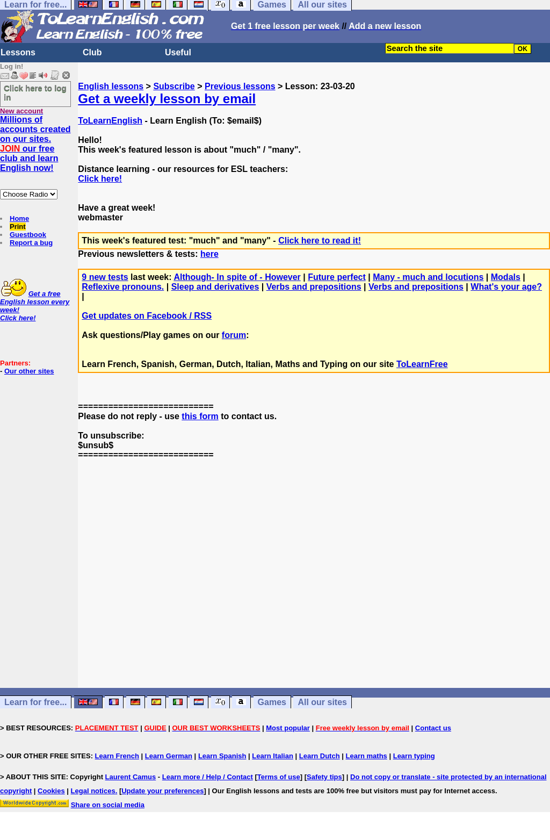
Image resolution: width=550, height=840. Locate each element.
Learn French (117, 756)
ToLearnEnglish (110, 120)
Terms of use (278, 777)
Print (18, 226)
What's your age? (506, 286)
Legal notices (93, 791)
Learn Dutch (319, 756)
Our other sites (29, 371)
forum (234, 335)
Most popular (288, 728)
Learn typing (414, 756)
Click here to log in (35, 92)
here (209, 254)
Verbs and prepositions (313, 286)
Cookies (51, 791)
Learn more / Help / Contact (207, 777)
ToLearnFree (422, 364)
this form (200, 416)
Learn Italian (272, 756)
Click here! (100, 178)
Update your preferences (162, 791)
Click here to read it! (319, 240)
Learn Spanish (222, 756)
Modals (505, 277)
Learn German (168, 756)
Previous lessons (240, 86)
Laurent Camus (130, 777)
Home (19, 218)
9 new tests (105, 277)
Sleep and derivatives (215, 286)
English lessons (110, 86)
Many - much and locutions (428, 277)
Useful (178, 52)
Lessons (18, 52)
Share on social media (107, 805)
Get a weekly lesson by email (167, 98)
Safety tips (324, 777)
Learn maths (366, 756)
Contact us (433, 728)
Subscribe (173, 86)
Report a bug (31, 243)
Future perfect (337, 277)
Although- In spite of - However (236, 277)
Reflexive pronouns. (123, 286)
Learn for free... (35, 702)
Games (272, 702)
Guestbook (28, 235)
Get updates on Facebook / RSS (147, 315)
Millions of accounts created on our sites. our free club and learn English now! (35, 144)
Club (92, 52)
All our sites (322, 702)
